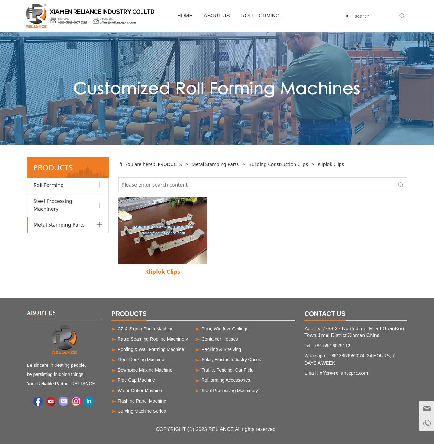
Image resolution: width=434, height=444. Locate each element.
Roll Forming (49, 185)
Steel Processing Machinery (53, 204)
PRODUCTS (170, 164)
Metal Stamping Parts (59, 224)
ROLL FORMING (260, 15)
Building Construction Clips (278, 164)
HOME (184, 15)
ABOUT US (217, 15)
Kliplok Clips (162, 271)
